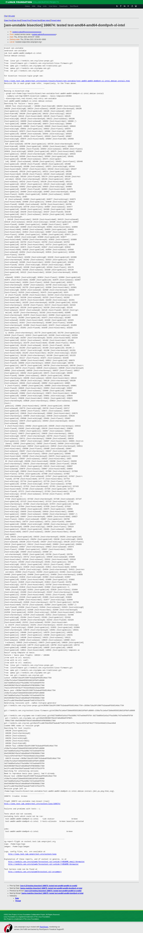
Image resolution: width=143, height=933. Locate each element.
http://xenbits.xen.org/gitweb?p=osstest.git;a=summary (35, 872)
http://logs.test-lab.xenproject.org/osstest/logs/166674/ (32, 804)
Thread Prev (25, 20)
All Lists (11, 16)
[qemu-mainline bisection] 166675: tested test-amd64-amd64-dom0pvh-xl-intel (51, 888)
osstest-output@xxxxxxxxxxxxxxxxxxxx (26, 32)
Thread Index (56, 20)
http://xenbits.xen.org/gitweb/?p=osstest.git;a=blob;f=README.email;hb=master (46, 862)
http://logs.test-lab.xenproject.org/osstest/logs (32, 854)
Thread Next (36, 20)
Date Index (46, 20)
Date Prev (8, 20)
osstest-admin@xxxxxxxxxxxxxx (44, 34)
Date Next (16, 20)
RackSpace (44, 927)
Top (5, 16)
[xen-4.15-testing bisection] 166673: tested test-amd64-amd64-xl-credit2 (48, 886)
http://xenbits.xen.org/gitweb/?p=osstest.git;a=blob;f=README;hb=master (43, 864)
